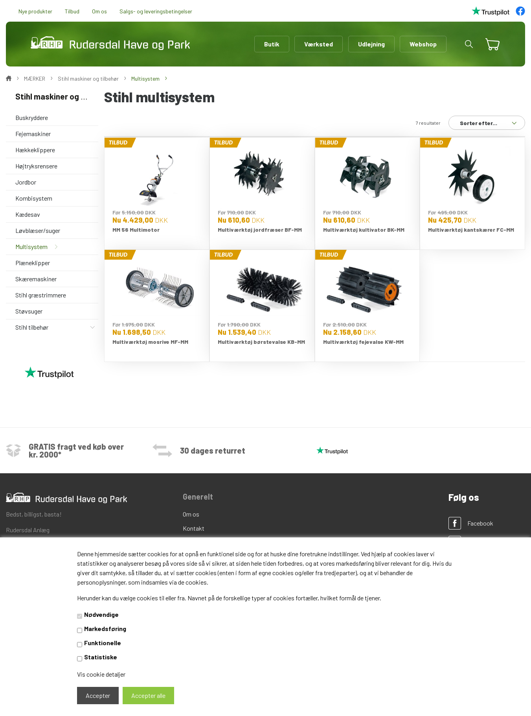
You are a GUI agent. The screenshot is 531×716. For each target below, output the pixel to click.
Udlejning (371, 44)
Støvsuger (28, 311)
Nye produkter (35, 11)
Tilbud (72, 11)
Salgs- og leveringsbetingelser (155, 11)
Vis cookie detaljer (101, 674)
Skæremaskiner (36, 278)
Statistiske (100, 657)
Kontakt (193, 528)
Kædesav (27, 214)
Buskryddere (31, 117)
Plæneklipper (32, 262)
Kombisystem (33, 198)
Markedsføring (105, 628)
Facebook (480, 523)
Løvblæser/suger (37, 230)
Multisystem (31, 246)
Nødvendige (101, 614)
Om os (99, 11)
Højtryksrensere (36, 166)
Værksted (318, 44)
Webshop (423, 44)
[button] (469, 44)
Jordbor (25, 182)
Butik (271, 44)
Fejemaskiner (33, 133)
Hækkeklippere (35, 149)
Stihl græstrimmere (40, 295)
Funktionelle (102, 642)
